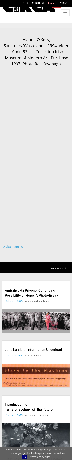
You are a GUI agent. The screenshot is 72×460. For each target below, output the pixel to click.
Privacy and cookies (39, 457)
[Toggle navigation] (65, 12)
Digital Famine (12, 246)
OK (24, 457)
